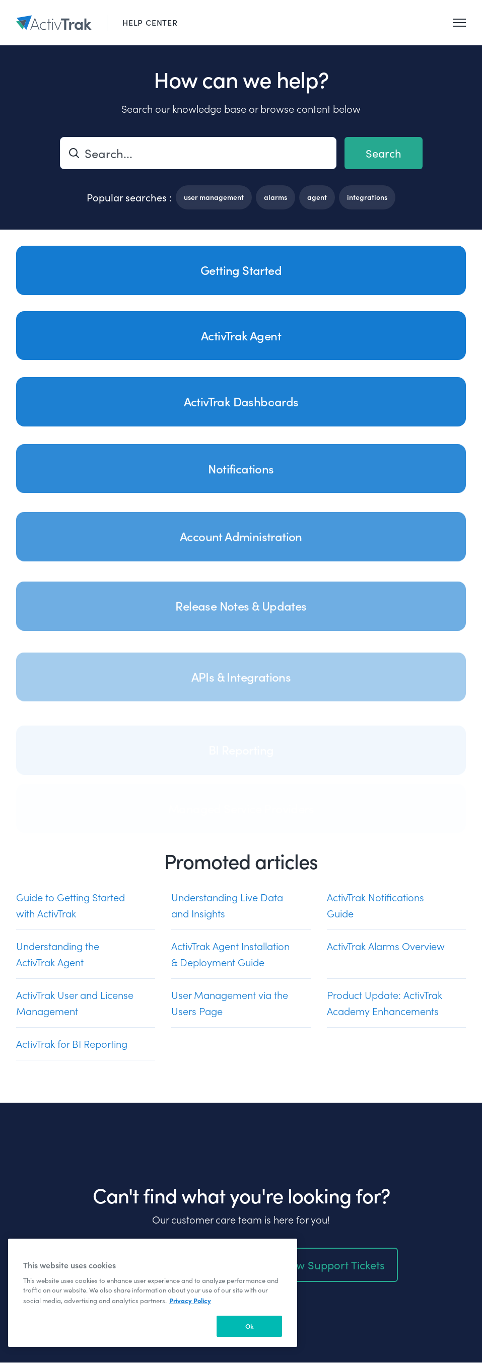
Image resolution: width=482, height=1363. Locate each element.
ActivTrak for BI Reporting (71, 1046)
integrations (367, 197)
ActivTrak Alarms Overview (386, 949)
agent (317, 197)
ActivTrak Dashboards (241, 410)
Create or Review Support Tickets (301, 1267)
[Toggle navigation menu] (459, 22)
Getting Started (241, 270)
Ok (249, 1326)
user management (214, 197)
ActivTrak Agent (241, 335)
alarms (275, 197)
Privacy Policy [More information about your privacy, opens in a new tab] (190, 1300)
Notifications (240, 481)
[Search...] (198, 153)
